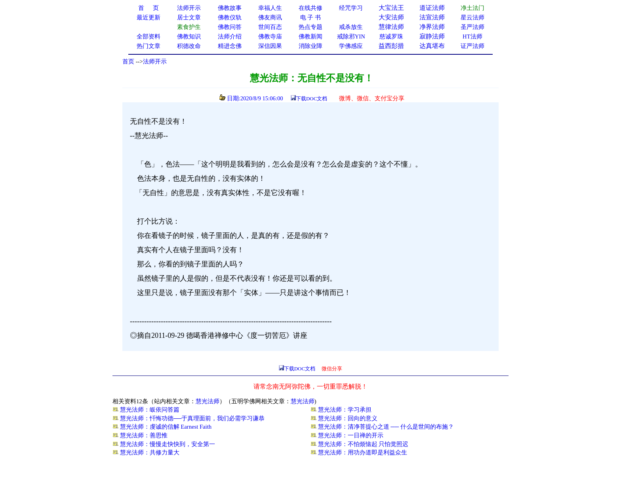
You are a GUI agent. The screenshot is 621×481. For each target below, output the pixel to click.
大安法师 (391, 17)
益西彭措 (391, 45)
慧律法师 (391, 26)
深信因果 (270, 46)
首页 (128, 61)
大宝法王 (391, 7)
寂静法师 (432, 36)
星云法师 (472, 17)
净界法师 (432, 26)
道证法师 (432, 7)
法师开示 (155, 61)
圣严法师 (472, 27)
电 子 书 (310, 17)
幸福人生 (270, 8)
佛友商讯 (270, 17)
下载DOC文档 (311, 99)
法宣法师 (432, 17)
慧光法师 (207, 401)
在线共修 (310, 8)
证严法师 (472, 46)
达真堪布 (432, 45)
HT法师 (472, 36)
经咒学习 (351, 8)
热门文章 (148, 46)
